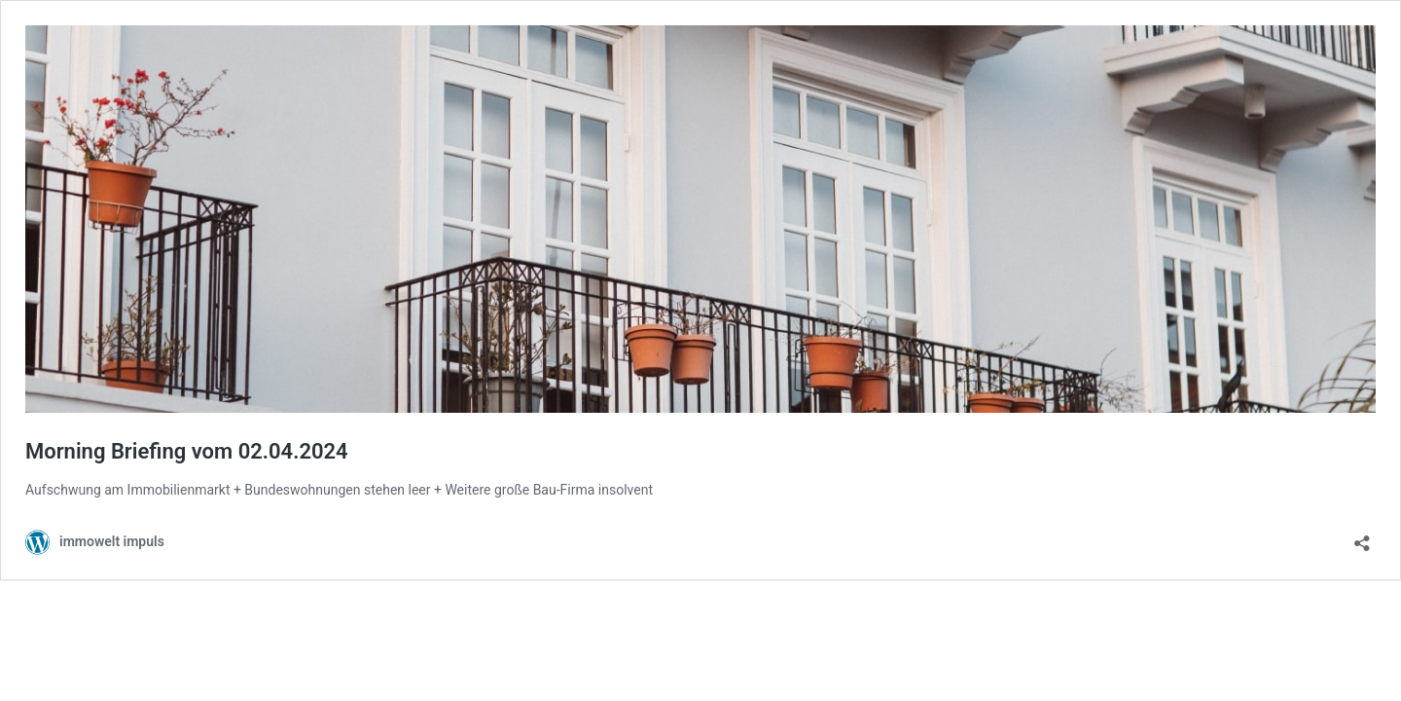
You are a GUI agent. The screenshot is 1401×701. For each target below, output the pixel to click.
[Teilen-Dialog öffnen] (1362, 537)
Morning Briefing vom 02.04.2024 (186, 451)
